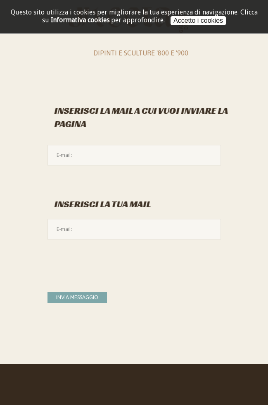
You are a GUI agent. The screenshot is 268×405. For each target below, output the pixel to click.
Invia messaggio (77, 297)
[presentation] (110, 261)
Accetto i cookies (198, 20)
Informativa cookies (80, 20)
